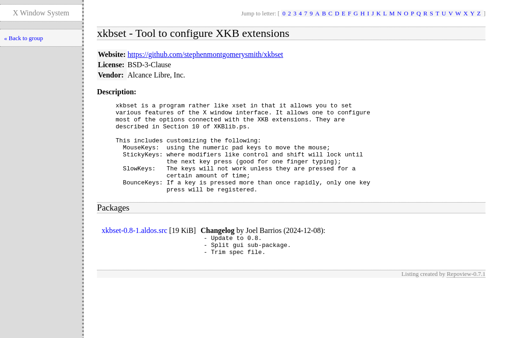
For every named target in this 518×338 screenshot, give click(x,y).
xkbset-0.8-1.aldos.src (134, 249)
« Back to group (23, 38)
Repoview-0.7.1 (466, 296)
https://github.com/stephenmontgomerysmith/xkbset (205, 54)
